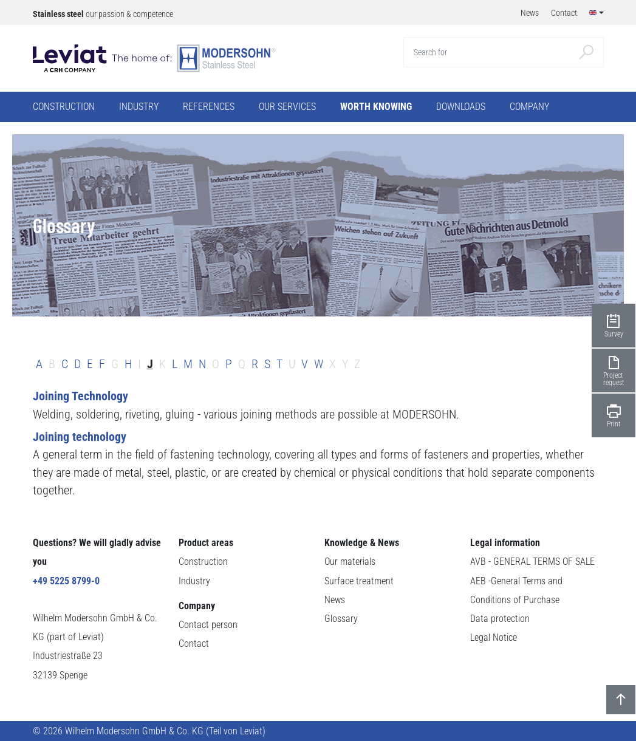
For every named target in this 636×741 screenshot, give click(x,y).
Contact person (208, 624)
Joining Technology (80, 396)
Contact (194, 643)
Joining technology (79, 437)
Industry (194, 581)
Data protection (500, 618)
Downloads (460, 106)
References (208, 106)
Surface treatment (359, 581)
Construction (203, 561)
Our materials (349, 561)
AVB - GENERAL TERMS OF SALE (532, 561)
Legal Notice (493, 637)
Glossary (341, 618)
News (334, 600)
